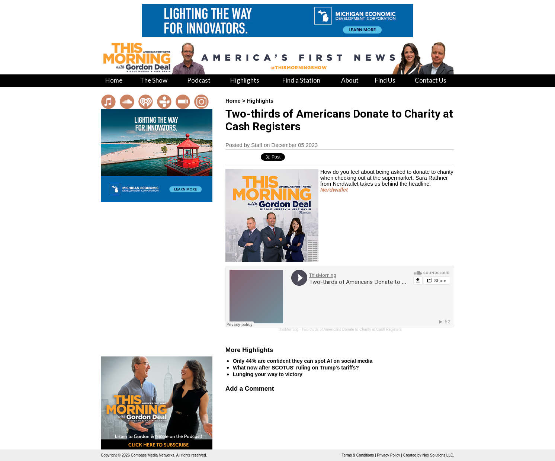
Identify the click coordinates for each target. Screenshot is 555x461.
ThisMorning (288, 329)
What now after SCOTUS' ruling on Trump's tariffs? (296, 368)
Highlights (260, 101)
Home (233, 101)
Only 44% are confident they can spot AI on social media (302, 361)
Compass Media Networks (152, 455)
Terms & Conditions (357, 455)
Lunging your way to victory (267, 374)
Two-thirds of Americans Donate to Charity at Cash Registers (351, 329)
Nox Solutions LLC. (438, 455)
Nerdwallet (334, 190)
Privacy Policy (388, 455)
